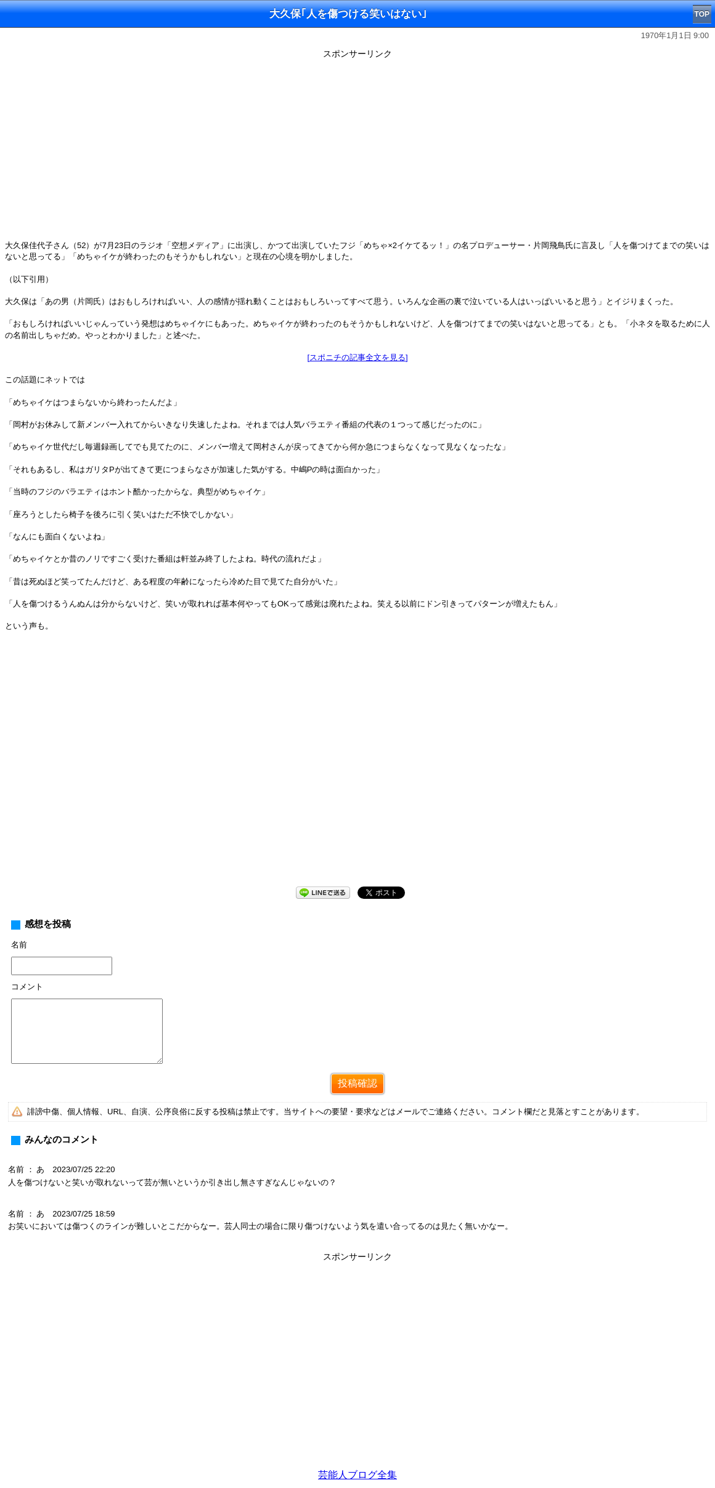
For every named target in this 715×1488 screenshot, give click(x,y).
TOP (702, 14)
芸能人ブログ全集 (357, 1475)
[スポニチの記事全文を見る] (357, 357)
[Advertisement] (357, 149)
